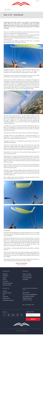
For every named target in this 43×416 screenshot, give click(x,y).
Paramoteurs (5, 275)
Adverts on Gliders (27, 274)
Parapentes (5, 274)
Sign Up (33, 319)
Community (5, 296)
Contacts (5, 291)
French (38, 1)
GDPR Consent (6, 298)
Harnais (4, 277)
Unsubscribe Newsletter (8, 300)
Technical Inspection (27, 275)
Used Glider (25, 279)
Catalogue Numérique (8, 283)
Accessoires (5, 281)
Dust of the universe (21, 264)
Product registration (27, 277)
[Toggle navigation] (7, 9)
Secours (4, 279)
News (4, 294)
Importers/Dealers (7, 292)
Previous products (7, 285)
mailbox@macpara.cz (27, 298)
